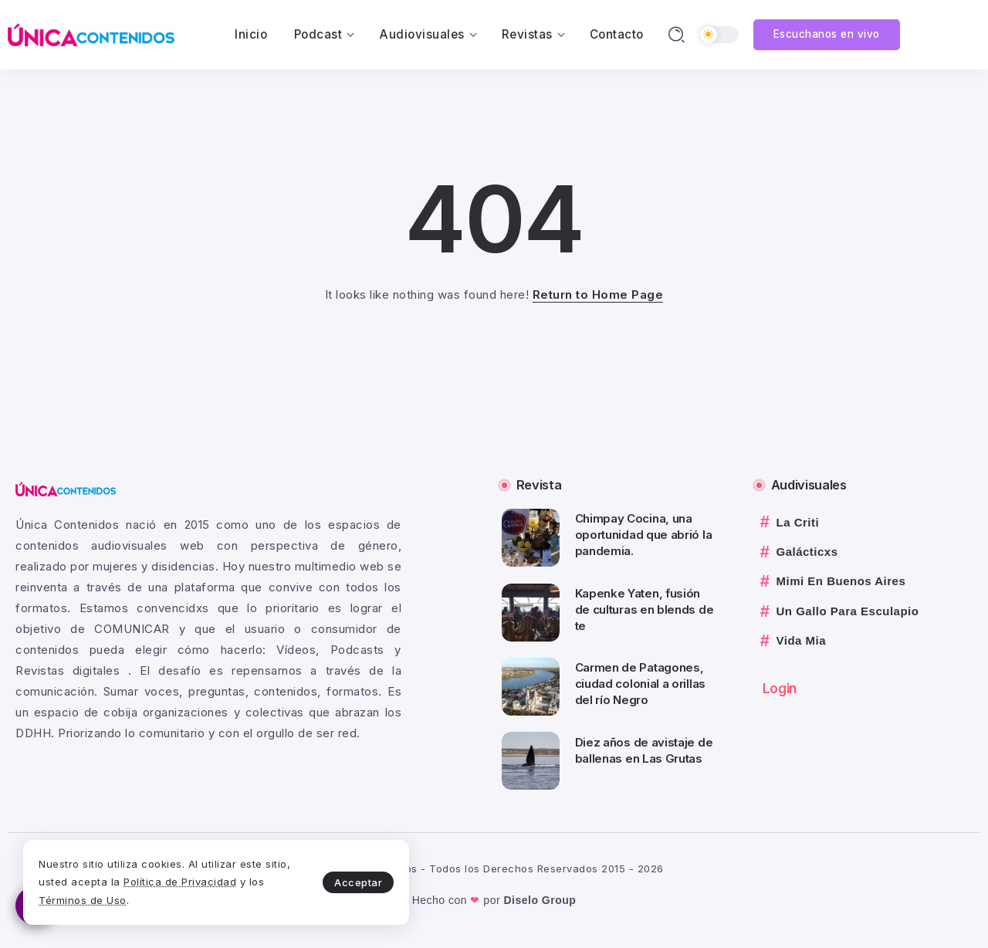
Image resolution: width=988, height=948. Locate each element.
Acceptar (358, 882)
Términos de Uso (83, 900)
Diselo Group (539, 900)
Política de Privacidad (180, 881)
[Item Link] (531, 538)
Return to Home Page (598, 294)
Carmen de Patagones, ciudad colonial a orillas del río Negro (640, 683)
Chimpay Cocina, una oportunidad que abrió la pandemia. (643, 534)
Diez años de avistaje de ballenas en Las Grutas (644, 750)
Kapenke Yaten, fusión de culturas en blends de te (644, 609)
